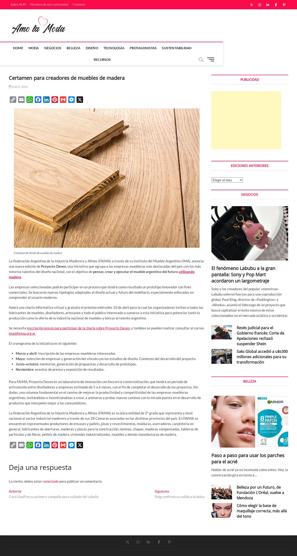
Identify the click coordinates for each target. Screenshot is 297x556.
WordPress (74, 547)
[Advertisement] (246, 109)
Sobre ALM (18, 4)
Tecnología (112, 48)
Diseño (90, 48)
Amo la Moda (18, 547)
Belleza (72, 48)
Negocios (51, 48)
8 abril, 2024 (18, 75)
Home (16, 48)
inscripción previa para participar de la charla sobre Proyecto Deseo (78, 317)
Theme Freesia (56, 547)
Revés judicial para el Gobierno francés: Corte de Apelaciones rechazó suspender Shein (260, 324)
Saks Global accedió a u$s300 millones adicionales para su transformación (262, 345)
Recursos (203, 48)
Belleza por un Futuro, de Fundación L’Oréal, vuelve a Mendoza (260, 481)
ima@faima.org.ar (22, 322)
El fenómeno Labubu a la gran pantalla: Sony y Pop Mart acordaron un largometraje (243, 263)
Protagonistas (141, 48)
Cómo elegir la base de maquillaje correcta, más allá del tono (262, 499)
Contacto (79, 4)
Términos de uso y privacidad (49, 4)
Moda (32, 48)
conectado (50, 470)
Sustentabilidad (175, 48)
